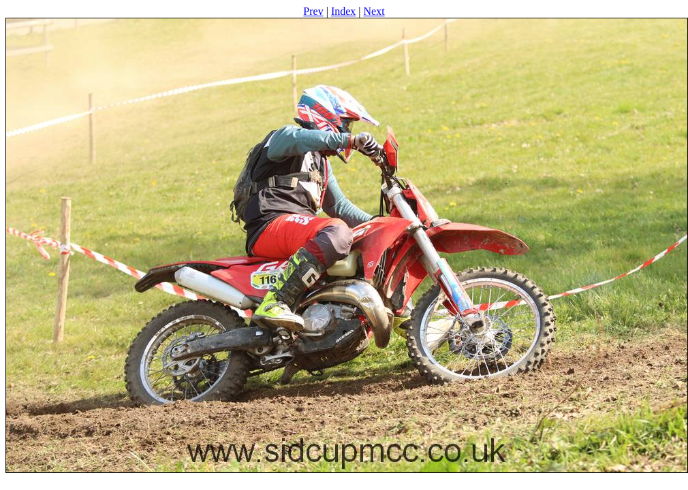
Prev (313, 11)
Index (343, 11)
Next (374, 11)
